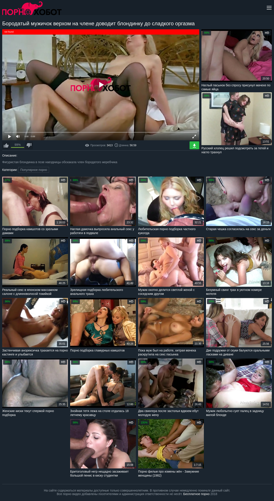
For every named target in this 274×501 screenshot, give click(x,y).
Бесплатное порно (196, 494)
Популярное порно (33, 170)
